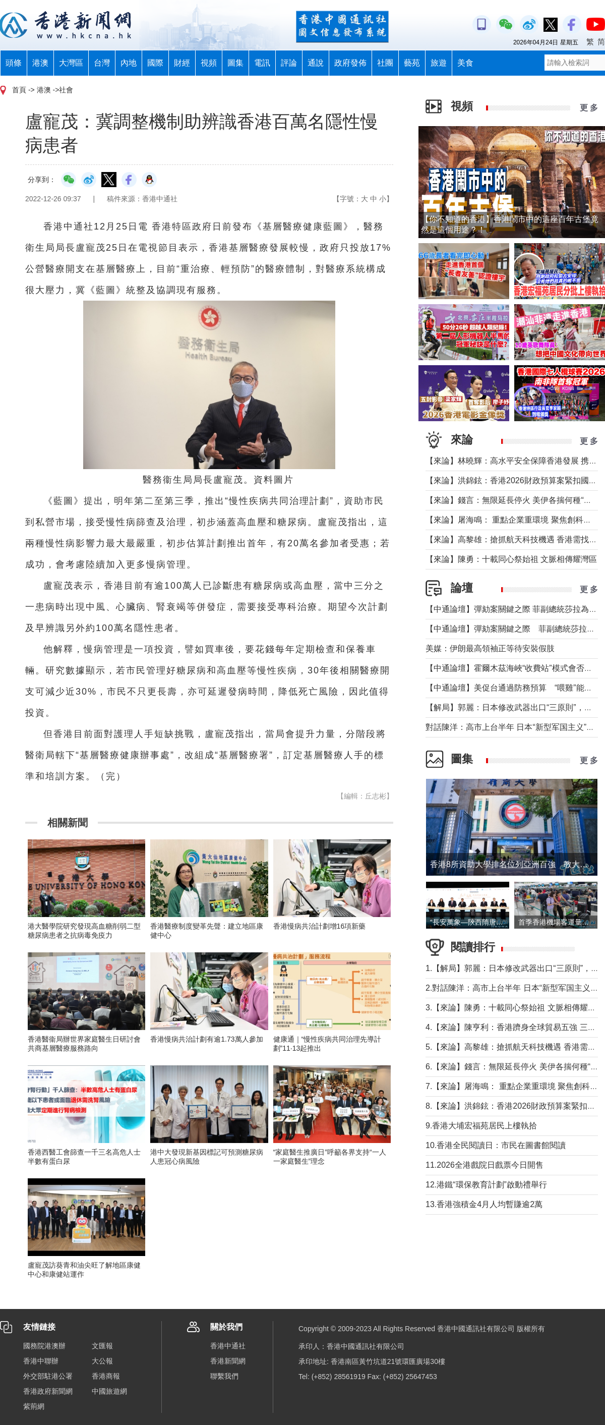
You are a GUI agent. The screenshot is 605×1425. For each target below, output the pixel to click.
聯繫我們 (224, 1376)
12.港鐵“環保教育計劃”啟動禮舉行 (486, 1184)
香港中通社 (228, 1346)
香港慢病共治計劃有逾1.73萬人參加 (206, 1039)
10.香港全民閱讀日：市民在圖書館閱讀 (496, 1145)
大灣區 (71, 63)
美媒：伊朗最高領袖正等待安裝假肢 (490, 648)
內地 (128, 63)
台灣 (102, 63)
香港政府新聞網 (48, 1391)
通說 (316, 63)
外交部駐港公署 (48, 1376)
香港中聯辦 (40, 1361)
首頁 (19, 90)
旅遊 (439, 63)
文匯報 (102, 1346)
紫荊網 (33, 1406)
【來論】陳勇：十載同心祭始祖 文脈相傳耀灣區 (511, 559)
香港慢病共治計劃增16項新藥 (319, 926)
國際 (155, 63)
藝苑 (412, 63)
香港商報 (106, 1376)
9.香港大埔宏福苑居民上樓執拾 (481, 1125)
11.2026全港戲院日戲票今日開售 (484, 1165)
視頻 (209, 63)
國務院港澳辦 (44, 1346)
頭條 (14, 63)
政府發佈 (350, 63)
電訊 (262, 63)
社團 (385, 63)
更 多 (589, 107)
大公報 (102, 1361)
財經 (182, 63)
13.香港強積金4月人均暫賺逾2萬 (484, 1204)
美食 (465, 63)
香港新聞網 (228, 1361)
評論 (289, 63)
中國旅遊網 (109, 1391)
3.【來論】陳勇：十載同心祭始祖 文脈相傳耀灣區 (515, 1007)
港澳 (40, 63)
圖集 (235, 63)
